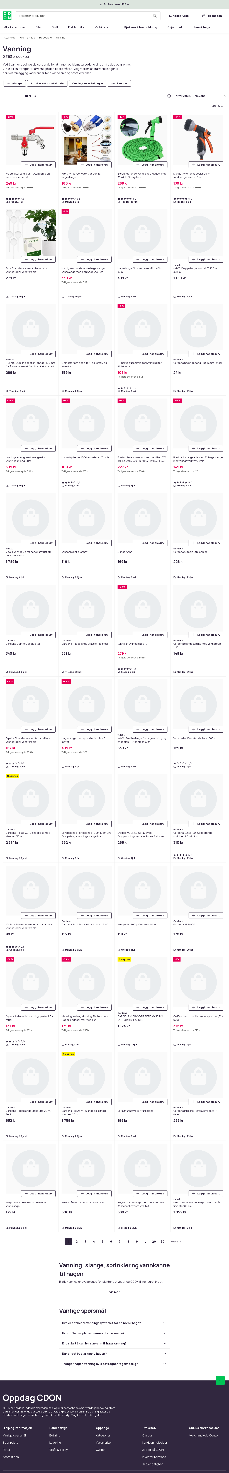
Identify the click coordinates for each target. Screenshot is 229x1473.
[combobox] (88, 15)
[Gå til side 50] (162, 1241)
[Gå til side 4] (94, 1241)
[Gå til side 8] (128, 1241)
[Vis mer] (114, 1292)
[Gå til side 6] (111, 1241)
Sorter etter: (182, 96)
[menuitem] (15, 27)
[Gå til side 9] (136, 1241)
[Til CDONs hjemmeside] (7, 15)
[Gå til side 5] (102, 1241)
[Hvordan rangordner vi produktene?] (169, 96)
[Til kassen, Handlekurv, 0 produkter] (211, 15)
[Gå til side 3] (85, 1241)
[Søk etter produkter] (154, 15)
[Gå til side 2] (76, 1241)
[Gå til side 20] (154, 1241)
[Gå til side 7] (119, 1241)
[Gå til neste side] (176, 1241)
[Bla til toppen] (220, 1380)
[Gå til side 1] (68, 1241)
